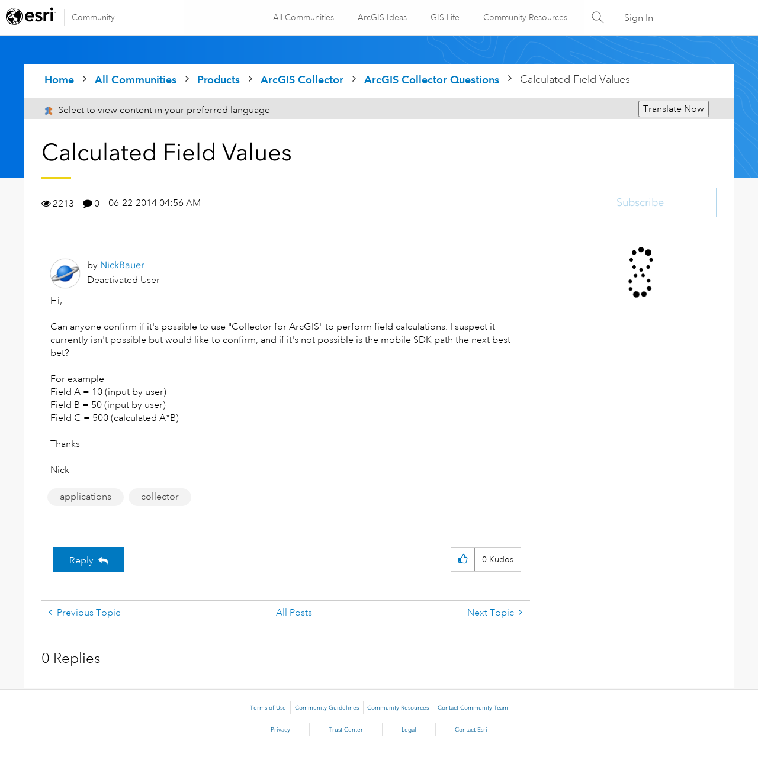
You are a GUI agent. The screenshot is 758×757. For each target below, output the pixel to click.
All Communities (302, 17)
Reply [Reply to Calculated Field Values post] (81, 560)
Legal (409, 729)
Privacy (280, 729)
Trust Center (346, 729)
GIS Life (444, 17)
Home (59, 79)
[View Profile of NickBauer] (122, 264)
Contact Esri (471, 729)
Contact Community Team (473, 707)
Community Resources (525, 17)
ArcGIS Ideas (381, 17)
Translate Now (673, 109)
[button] (462, 559)
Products (218, 79)
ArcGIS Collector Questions (431, 79)
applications (85, 496)
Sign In (638, 18)
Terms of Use (268, 707)
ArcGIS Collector (302, 79)
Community (93, 17)
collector (160, 496)
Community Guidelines (327, 707)
